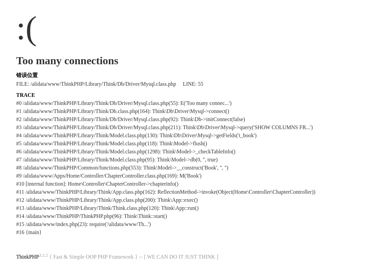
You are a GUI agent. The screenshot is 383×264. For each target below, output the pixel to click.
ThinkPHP (27, 257)
